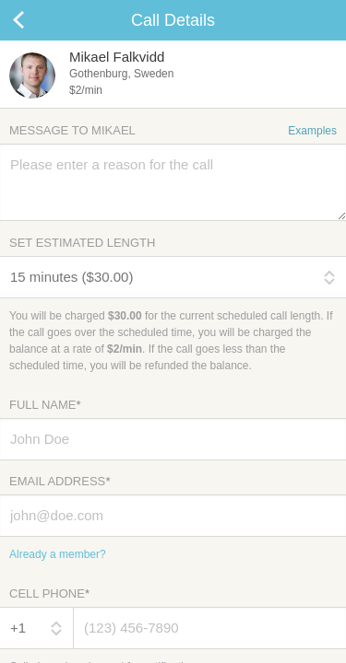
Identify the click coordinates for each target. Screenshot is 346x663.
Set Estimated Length (82, 243)
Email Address (59, 481)
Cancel (37, 20)
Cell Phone (49, 593)
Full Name (44, 405)
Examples (312, 130)
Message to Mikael (173, 130)
